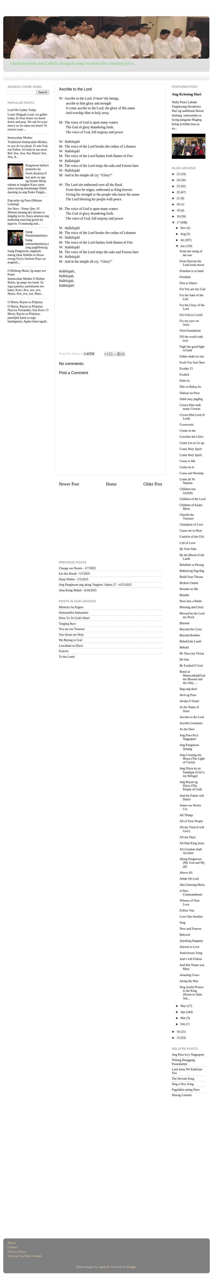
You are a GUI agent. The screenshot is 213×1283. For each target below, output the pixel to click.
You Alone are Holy (71, 634)
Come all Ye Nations (187, 481)
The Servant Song (183, 1078)
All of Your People (191, 821)
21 (178, 198)
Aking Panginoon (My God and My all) (192, 862)
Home (111, 484)
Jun (183, 246)
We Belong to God (70, 640)
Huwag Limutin (182, 1095)
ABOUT (29, 77)
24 (178, 180)
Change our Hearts (70, 568)
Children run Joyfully (187, 490)
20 (178, 204)
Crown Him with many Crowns (190, 406)
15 (178, 1037)
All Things (186, 815)
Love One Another (191, 916)
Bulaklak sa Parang (192, 564)
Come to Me (187, 461)
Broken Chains (189, 583)
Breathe (184, 595)
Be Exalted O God (191, 665)
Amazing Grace (189, 975)
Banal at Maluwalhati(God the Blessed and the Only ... (192, 677)
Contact (12, 1247)
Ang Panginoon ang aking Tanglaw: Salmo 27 (87, 584)
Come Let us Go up (192, 443)
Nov (183, 228)
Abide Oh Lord (189, 878)
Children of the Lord (192, 499)
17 (178, 222)
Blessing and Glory (192, 607)
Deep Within (67, 579)
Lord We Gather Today (22, 110)
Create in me (188, 430)
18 (178, 216)
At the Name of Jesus (189, 708)
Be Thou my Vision (192, 653)
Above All (186, 872)
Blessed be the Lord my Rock (192, 615)
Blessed (184, 623)
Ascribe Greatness (191, 723)
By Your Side (188, 549)
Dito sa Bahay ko (190, 386)
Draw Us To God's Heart (74, 618)
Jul (182, 240)
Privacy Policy (17, 1251)
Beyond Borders (190, 635)
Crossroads (186, 424)
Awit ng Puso (188, 695)
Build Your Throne (191, 577)
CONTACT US (52, 77)
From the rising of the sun (191, 253)
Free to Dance (188, 283)
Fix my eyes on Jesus (189, 322)
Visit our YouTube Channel (25, 1256)
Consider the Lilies (191, 436)
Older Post (152, 484)
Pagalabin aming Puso (186, 1089)
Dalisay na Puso (190, 393)
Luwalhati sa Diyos (71, 645)
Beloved (185, 934)
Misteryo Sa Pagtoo (71, 607)
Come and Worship (192, 473)
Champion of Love (191, 524)
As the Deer (187, 729)
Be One (184, 659)
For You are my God (192, 289)
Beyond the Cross (191, 629)
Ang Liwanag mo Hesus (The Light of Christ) (192, 758)
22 (178, 192)
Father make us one (192, 356)
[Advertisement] (110, 318)
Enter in (185, 380)
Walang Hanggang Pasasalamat (183, 1061)
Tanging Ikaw (67, 623)
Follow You (187, 910)
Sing (182, 922)
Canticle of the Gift (192, 536)
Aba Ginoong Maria (192, 884)
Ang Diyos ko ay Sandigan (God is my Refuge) (192, 772)
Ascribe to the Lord (192, 717)
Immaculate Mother (20, 137)
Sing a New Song (182, 1084)
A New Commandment (191, 892)
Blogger (131, 1267)
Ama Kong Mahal (70, 590)
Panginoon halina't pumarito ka (37, 167)
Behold (184, 647)
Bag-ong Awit (188, 689)
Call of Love (187, 543)
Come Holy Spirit (191, 449)
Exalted (184, 374)
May (183, 1006)
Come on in (187, 467)
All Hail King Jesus (192, 843)
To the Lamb (67, 656)
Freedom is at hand (191, 271)
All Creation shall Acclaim (191, 851)
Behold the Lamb (190, 641)
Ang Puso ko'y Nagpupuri (188, 1054)
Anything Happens (191, 940)
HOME (12, 77)
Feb (183, 1024)
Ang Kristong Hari (186, 94)
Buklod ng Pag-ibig (192, 570)
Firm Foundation (190, 330)
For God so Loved (191, 315)
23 (178, 186)
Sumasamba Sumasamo (73, 612)
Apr (183, 1012)
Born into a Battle (191, 601)
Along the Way (189, 981)
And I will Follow (191, 959)
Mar (183, 1018)
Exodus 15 (186, 368)
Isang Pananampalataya (37, 233)
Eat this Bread (68, 573)
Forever (64, 651)
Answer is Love (189, 947)
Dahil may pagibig (191, 399)
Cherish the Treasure (187, 516)
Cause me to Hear (191, 530)
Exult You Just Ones (192, 362)
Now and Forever (191, 928)
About (11, 1242)
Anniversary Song (191, 953)
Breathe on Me (189, 589)
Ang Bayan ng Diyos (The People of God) (191, 785)
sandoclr (104, 1267)
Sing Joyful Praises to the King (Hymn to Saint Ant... (191, 992)
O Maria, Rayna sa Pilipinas (25, 302)
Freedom (185, 277)
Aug (183, 234)
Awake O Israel (189, 701)
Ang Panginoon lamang (189, 746)
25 (178, 174)
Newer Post (69, 484)
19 (178, 210)
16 (178, 1031)
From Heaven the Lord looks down (192, 263)
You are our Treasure (72, 629)
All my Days (188, 837)
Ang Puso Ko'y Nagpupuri (189, 737)
